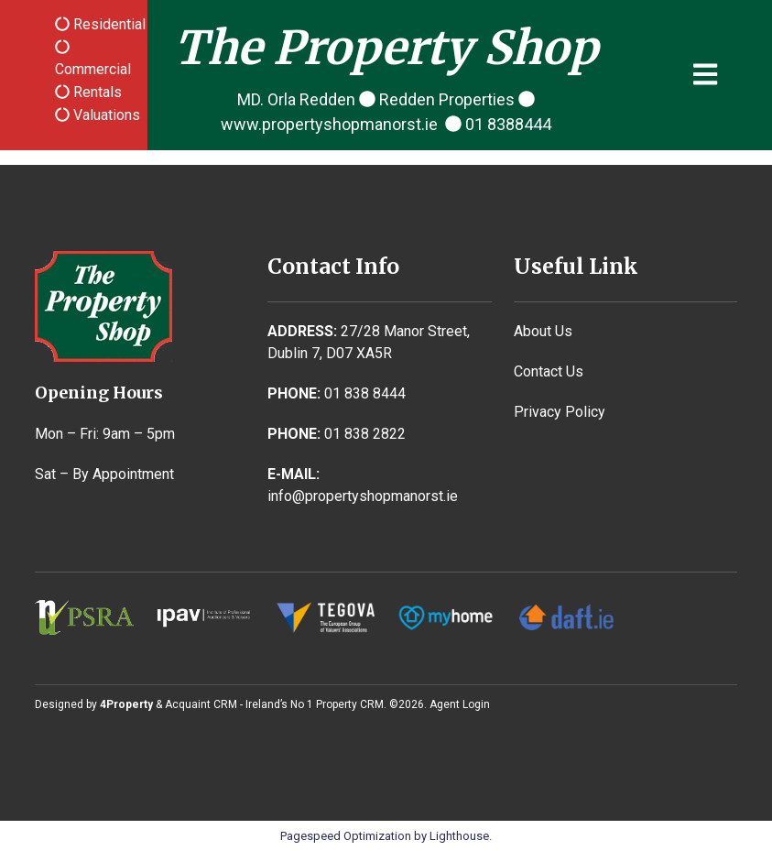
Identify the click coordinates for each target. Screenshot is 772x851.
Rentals (96, 92)
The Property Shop (386, 48)
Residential (108, 24)
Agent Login (459, 704)
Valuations (105, 115)
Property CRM (350, 704)
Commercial (93, 69)
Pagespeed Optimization (345, 836)
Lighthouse (459, 836)
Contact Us (548, 371)
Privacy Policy (559, 411)
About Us (543, 331)
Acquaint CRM (201, 704)
